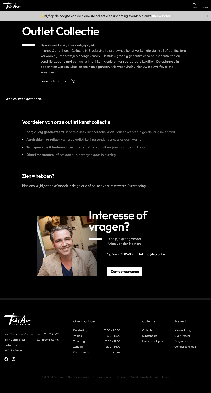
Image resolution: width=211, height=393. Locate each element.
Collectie (147, 330)
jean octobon (54, 81)
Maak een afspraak (154, 341)
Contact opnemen (125, 271)
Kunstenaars (149, 335)
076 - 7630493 (120, 254)
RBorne (165, 377)
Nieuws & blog (182, 330)
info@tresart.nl (153, 254)
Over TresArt (182, 335)
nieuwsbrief (161, 16)
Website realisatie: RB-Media (145, 377)
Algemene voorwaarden (79, 377)
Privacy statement (103, 377)
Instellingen (121, 377)
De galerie (180, 341)
